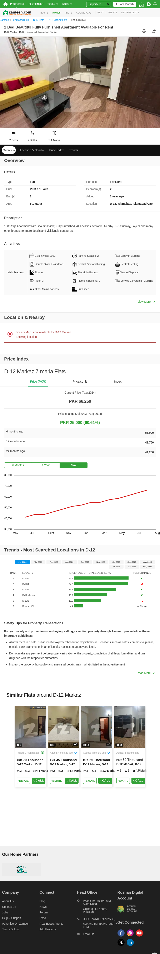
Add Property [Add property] (48, 929)
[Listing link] (30, 746)
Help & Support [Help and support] (11, 918)
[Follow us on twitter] (122, 946)
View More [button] (146, 301)
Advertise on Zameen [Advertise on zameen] (15, 923)
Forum (44, 912)
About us (8, 901)
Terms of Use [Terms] (10, 929)
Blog (42, 901)
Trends (73, 150)
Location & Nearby (32, 150)
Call (38, 780)
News (43, 906)
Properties (17, 4)
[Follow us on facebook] (122, 936)
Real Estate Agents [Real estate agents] (51, 923)
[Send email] (23, 781)
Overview (9, 150)
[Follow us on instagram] (131, 936)
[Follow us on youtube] (140, 936)
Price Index (56, 150)
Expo (43, 918)
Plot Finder (36, 4)
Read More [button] (146, 673)
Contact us (9, 906)
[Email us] (97, 935)
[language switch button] (141, 4)
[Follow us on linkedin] (131, 946)
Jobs (5, 912)
